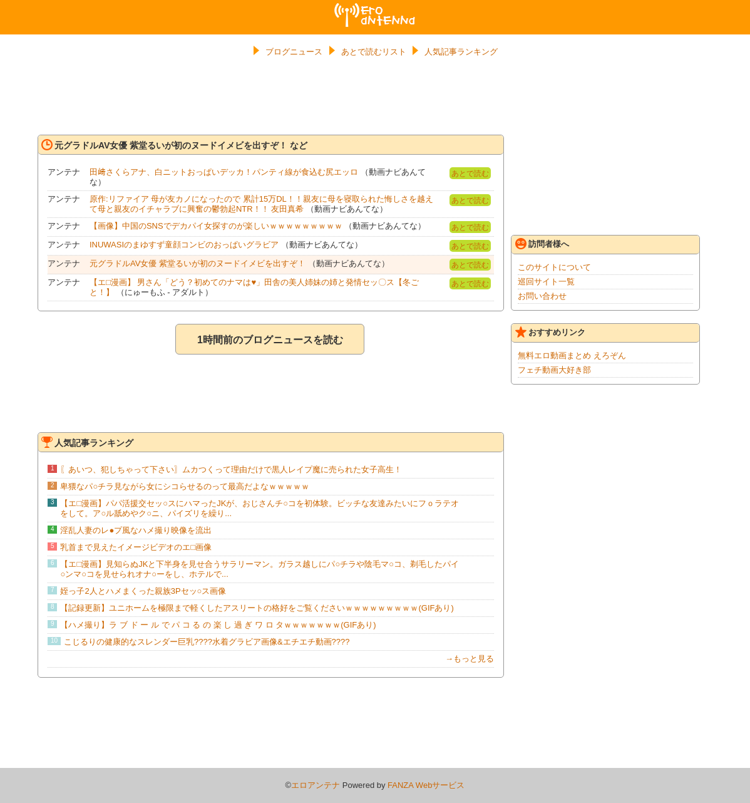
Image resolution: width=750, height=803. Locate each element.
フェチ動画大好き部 (554, 370)
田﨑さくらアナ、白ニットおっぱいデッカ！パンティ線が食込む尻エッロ (224, 172)
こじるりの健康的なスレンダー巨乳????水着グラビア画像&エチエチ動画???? (207, 641)
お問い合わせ (542, 296)
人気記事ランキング (461, 51)
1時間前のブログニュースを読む (270, 339)
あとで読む (470, 173)
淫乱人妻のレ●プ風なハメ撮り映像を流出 (136, 530)
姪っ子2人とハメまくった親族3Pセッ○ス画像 (143, 591)
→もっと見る (469, 658)
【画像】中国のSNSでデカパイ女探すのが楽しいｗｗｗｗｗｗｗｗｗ (216, 226)
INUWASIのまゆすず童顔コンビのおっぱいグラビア (184, 244)
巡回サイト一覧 (546, 281)
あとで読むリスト (373, 51)
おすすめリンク (550, 332)
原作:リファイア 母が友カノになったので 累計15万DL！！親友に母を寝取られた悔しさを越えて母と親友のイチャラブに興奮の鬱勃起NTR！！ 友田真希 (261, 204)
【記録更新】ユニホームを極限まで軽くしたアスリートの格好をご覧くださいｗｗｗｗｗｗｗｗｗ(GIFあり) (256, 608)
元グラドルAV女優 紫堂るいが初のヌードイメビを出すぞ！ (198, 263)
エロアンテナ (375, 8)
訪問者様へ (542, 243)
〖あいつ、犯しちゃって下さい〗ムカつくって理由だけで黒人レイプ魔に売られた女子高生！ (231, 469)
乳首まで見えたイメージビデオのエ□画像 (136, 547)
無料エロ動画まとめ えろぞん (572, 355)
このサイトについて (554, 267)
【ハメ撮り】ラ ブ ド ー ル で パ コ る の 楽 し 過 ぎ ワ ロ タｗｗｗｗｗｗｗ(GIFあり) (218, 624)
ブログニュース (293, 51)
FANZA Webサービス (426, 785)
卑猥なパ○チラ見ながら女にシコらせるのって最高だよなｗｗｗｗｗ (184, 486)
